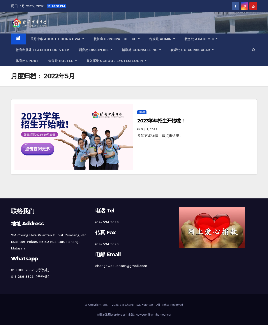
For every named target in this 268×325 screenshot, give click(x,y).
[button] (253, 50)
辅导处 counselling (141, 50)
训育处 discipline (95, 50)
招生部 (142, 112)
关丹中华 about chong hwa (57, 39)
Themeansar (162, 314)
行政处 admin (162, 39)
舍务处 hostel (62, 61)
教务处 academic (201, 39)
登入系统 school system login (116, 61)
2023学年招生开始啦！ (161, 121)
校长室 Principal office (117, 39)
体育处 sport (27, 61)
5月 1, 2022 (149, 129)
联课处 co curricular (192, 50)
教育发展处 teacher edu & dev (42, 50)
